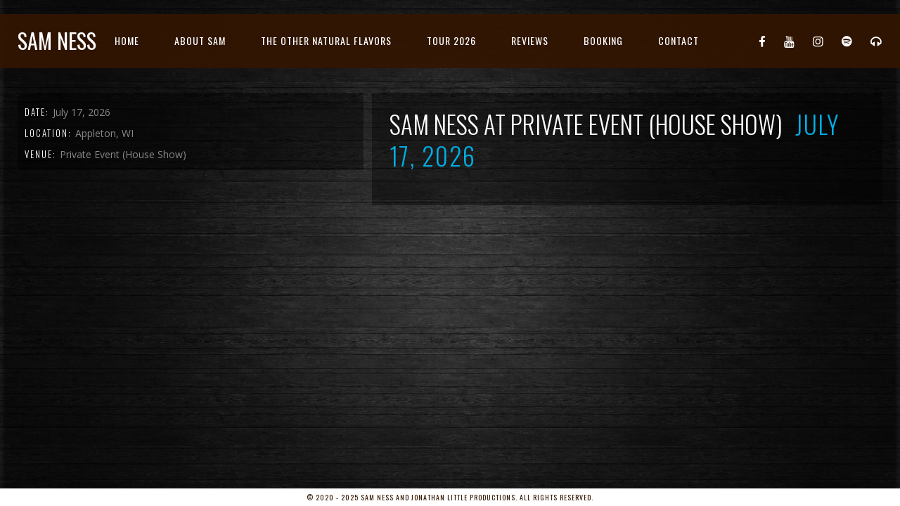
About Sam (200, 40)
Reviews (529, 40)
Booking (603, 40)
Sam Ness (57, 40)
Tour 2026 (451, 40)
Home (127, 40)
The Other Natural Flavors (326, 40)
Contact (678, 40)
